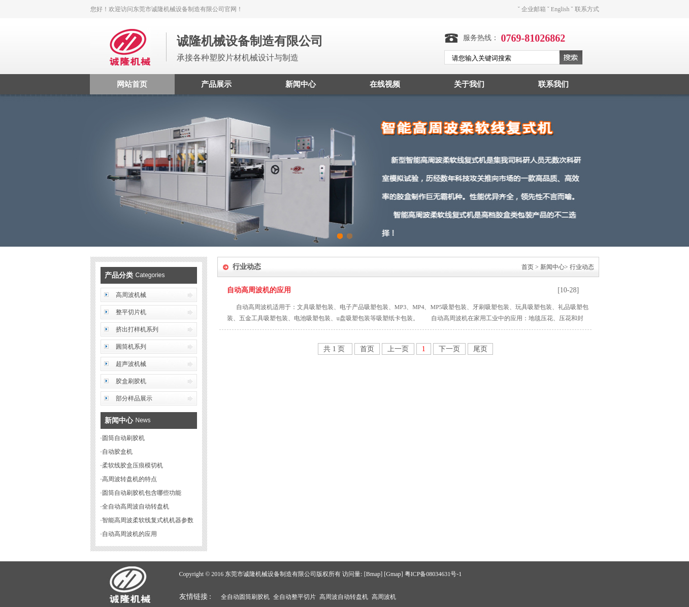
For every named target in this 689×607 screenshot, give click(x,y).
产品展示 (216, 84)
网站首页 (132, 84)
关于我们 (469, 84)
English (560, 9)
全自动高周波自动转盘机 (135, 506)
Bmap (373, 574)
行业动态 (582, 267)
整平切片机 (131, 312)
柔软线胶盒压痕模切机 (132, 465)
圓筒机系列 (131, 346)
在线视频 (385, 84)
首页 (527, 267)
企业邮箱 (533, 9)
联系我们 (553, 84)
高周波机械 (131, 294)
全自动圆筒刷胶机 (245, 596)
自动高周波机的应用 (129, 533)
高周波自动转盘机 (343, 596)
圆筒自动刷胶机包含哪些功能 (141, 492)
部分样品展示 (134, 398)
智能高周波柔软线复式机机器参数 (147, 520)
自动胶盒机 (117, 451)
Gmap (393, 574)
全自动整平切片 (294, 596)
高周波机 (384, 596)
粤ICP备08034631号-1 (433, 574)
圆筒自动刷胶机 (123, 438)
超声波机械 (131, 363)
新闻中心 (300, 84)
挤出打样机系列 (137, 329)
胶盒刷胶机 (131, 381)
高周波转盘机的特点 (129, 479)
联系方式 (587, 9)
